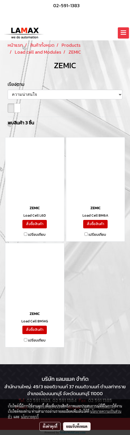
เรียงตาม (17, 84)
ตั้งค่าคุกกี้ (50, 426)
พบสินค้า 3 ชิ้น (21, 122)
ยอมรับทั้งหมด (77, 426)
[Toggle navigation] (123, 33)
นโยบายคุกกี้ (30, 416)
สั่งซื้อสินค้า (34, 224)
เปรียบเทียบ (37, 234)
